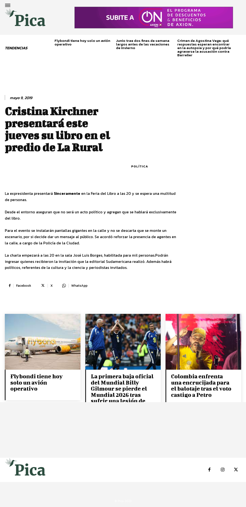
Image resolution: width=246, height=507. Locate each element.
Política (139, 166)
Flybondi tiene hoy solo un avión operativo (82, 42)
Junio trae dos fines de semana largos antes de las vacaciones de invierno (142, 44)
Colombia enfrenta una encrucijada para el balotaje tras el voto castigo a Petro (202, 385)
